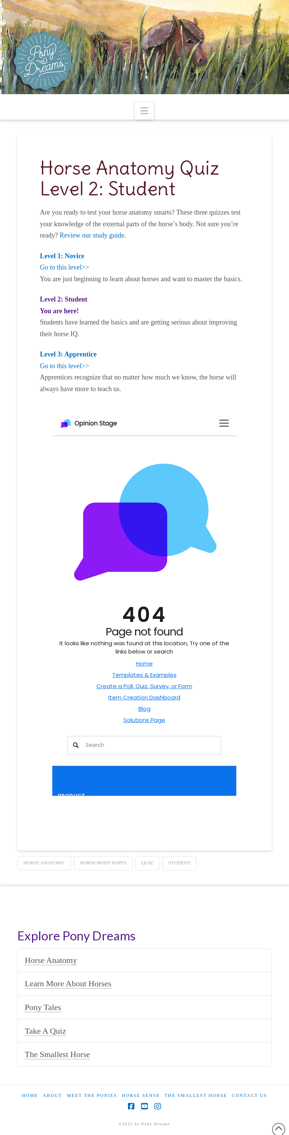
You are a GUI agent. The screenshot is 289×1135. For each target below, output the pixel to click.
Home (30, 1095)
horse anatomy (44, 862)
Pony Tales (43, 1007)
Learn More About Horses (68, 983)
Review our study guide (92, 235)
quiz (147, 862)
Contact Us (249, 1095)
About (52, 1095)
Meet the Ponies (92, 1095)
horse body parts (103, 862)
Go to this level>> (64, 267)
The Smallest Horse (57, 1054)
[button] (144, 111)
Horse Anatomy (51, 960)
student (179, 862)
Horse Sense (141, 1095)
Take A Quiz (45, 1031)
